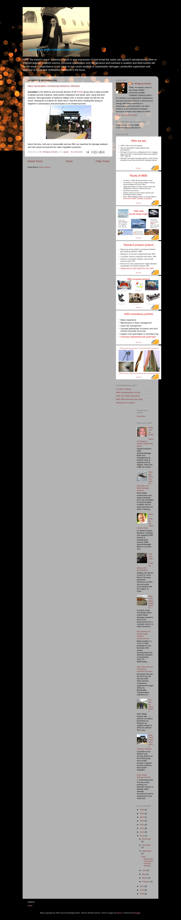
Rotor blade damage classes (144, 776)
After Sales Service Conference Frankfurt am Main (145, 669)
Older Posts (103, 161)
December (146, 839)
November (146, 845)
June (144, 870)
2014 (142, 828)
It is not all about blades (150, 705)
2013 (142, 832)
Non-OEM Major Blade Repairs (150, 602)
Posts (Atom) (44, 167)
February (146, 881)
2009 (142, 894)
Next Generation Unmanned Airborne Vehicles (54, 86)
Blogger (137, 913)
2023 (142, 821)
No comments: (77, 152)
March (145, 878)
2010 (142, 890)
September (146, 851)
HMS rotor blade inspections (128, 396)
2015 (142, 825)
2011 (142, 886)
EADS (80, 92)
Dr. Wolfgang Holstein (141, 84)
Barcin (119, 913)
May (144, 874)
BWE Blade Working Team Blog (129, 399)
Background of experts (125, 403)
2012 (142, 836)
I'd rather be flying (123, 389)
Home (69, 161)
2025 (142, 813)
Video (30, 906)
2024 (142, 817)
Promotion (141, 416)
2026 (142, 810)
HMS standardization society (128, 392)
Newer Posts (35, 161)
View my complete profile (126, 115)
